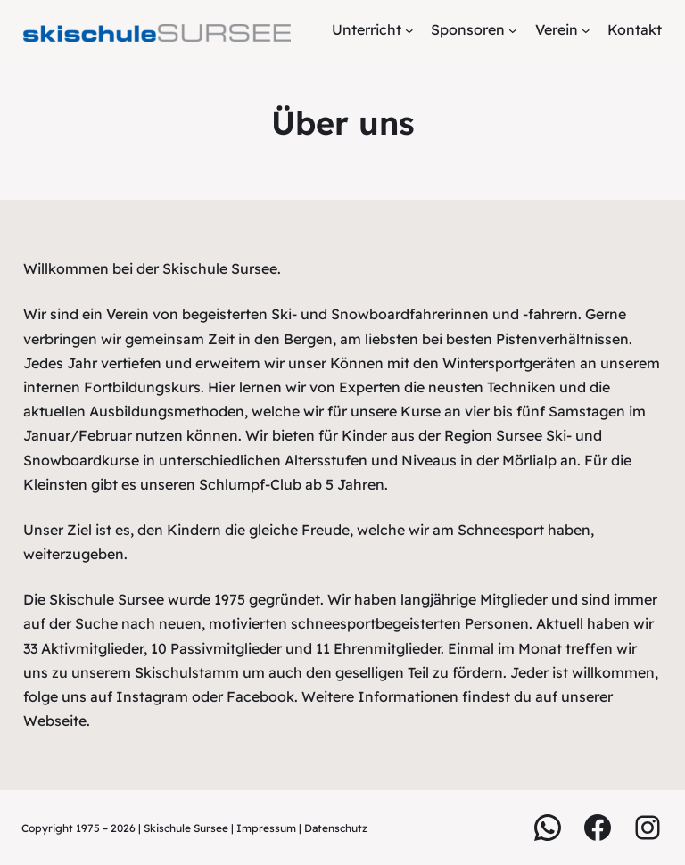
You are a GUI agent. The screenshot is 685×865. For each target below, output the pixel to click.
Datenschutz (335, 828)
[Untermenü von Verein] (586, 30)
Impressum (267, 828)
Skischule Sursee (186, 828)
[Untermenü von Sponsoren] (512, 30)
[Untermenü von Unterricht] (409, 30)
